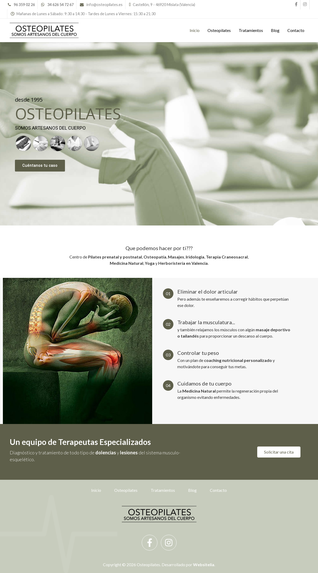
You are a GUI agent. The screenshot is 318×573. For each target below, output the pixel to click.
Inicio (195, 30)
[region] (159, 133)
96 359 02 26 (24, 4)
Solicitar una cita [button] (279, 451)
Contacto (295, 30)
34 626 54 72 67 (60, 4)
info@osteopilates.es (104, 4)
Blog (275, 30)
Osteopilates (219, 30)
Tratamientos (251, 30)
